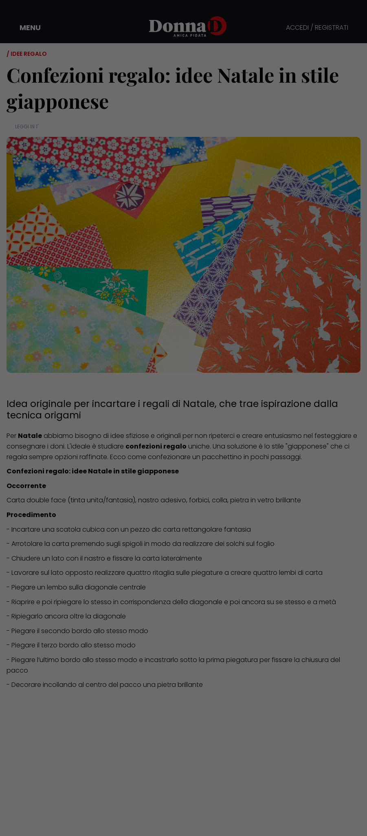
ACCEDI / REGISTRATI (317, 28)
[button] (24, 28)
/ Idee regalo (27, 54)
